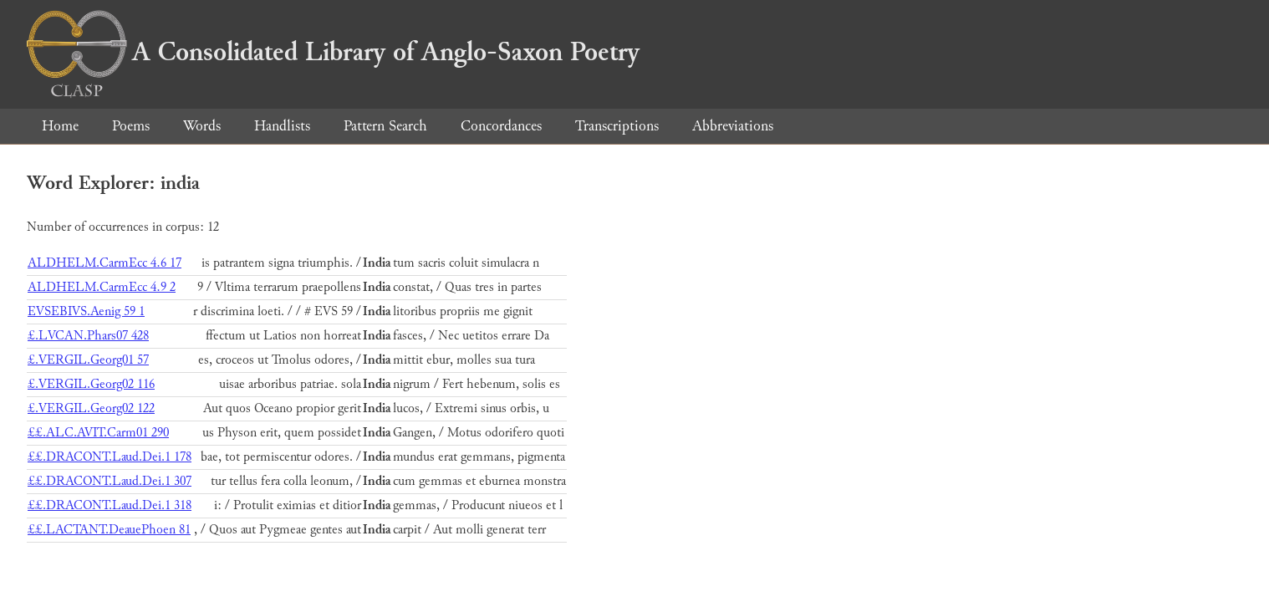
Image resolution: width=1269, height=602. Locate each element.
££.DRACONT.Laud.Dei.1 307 (109, 481)
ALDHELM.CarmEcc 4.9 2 (102, 287)
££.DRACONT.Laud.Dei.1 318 (109, 505)
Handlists (282, 125)
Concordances (501, 125)
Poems (131, 125)
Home (60, 125)
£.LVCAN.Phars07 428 (88, 335)
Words (202, 125)
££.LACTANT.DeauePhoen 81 (109, 529)
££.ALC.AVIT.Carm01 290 (98, 432)
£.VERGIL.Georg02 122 (91, 408)
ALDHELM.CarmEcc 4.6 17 (104, 263)
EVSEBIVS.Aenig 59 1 (86, 311)
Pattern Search (385, 125)
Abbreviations (732, 125)
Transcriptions (617, 125)
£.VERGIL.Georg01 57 (88, 360)
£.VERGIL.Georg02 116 (91, 384)
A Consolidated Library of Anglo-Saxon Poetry (333, 52)
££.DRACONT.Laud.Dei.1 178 (109, 457)
